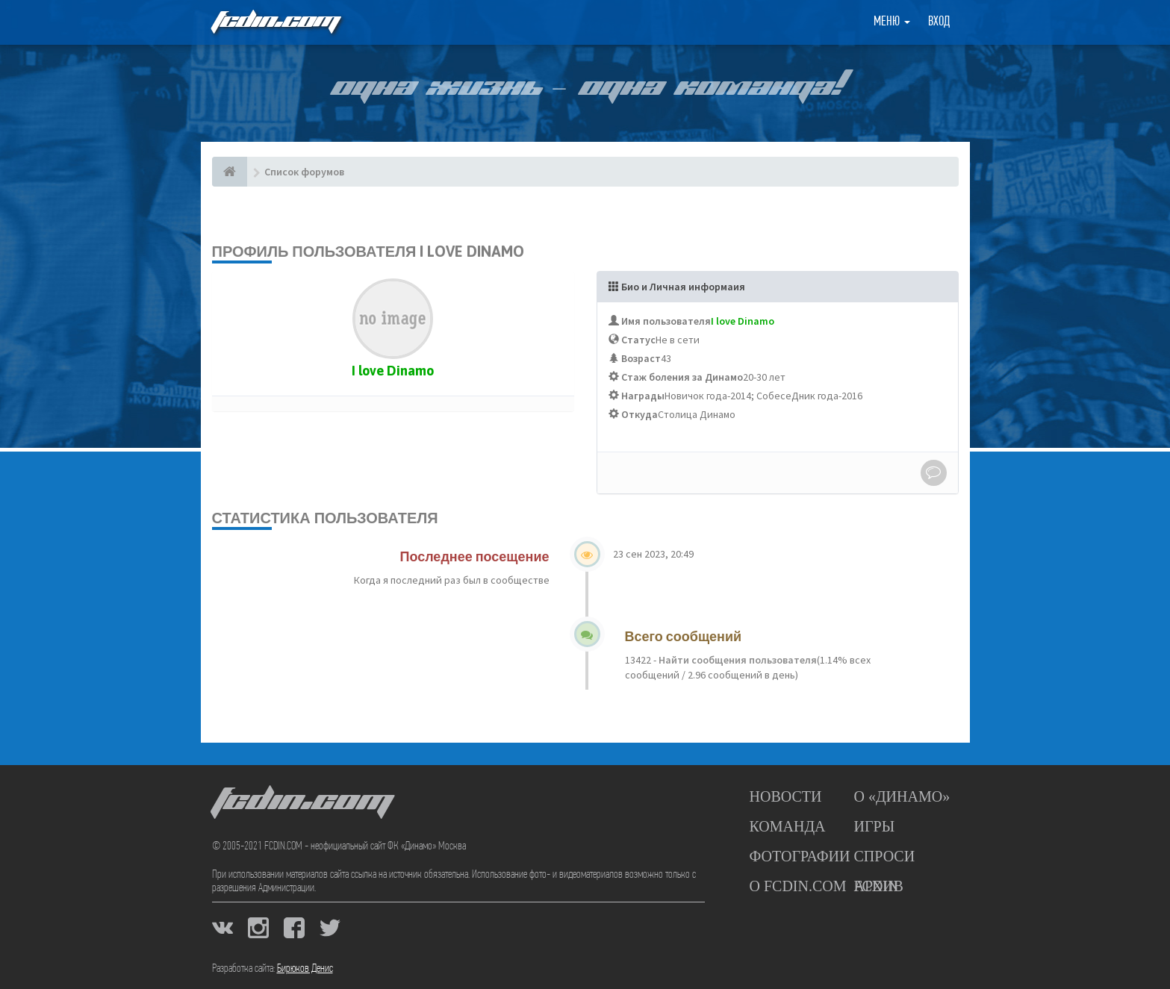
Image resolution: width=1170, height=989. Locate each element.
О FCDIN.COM (798, 886)
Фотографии (800, 856)
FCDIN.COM (274, 22)
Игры (874, 826)
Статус (638, 339)
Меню (892, 22)
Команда (788, 826)
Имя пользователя (666, 321)
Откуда (639, 414)
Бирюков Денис (305, 969)
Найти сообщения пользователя (736, 660)
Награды (643, 395)
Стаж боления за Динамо (682, 377)
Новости (786, 796)
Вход (939, 22)
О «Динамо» (902, 796)
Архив (878, 886)
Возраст (641, 358)
